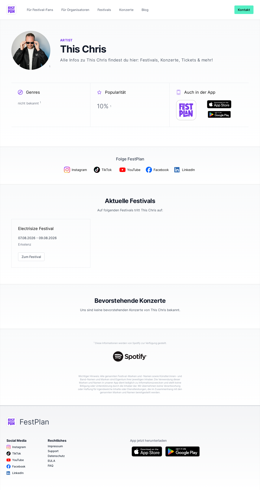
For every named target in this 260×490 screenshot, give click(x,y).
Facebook (15, 466)
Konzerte (126, 10)
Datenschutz (56, 456)
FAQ (50, 465)
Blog (145, 10)
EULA (51, 460)
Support (53, 451)
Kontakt (244, 10)
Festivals (104, 10)
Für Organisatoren (75, 10)
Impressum (55, 446)
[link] (50, 243)
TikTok (13, 453)
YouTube (15, 460)
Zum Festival (31, 257)
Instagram (16, 447)
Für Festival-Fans (40, 10)
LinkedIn (15, 473)
